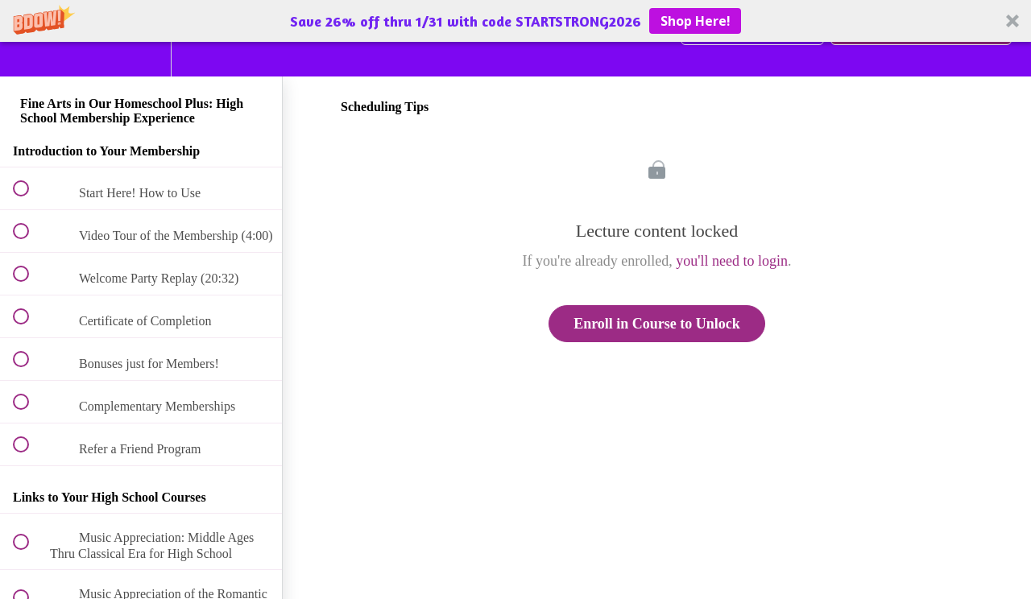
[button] (515, 21)
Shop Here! (695, 21)
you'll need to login (732, 261)
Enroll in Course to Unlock (656, 324)
